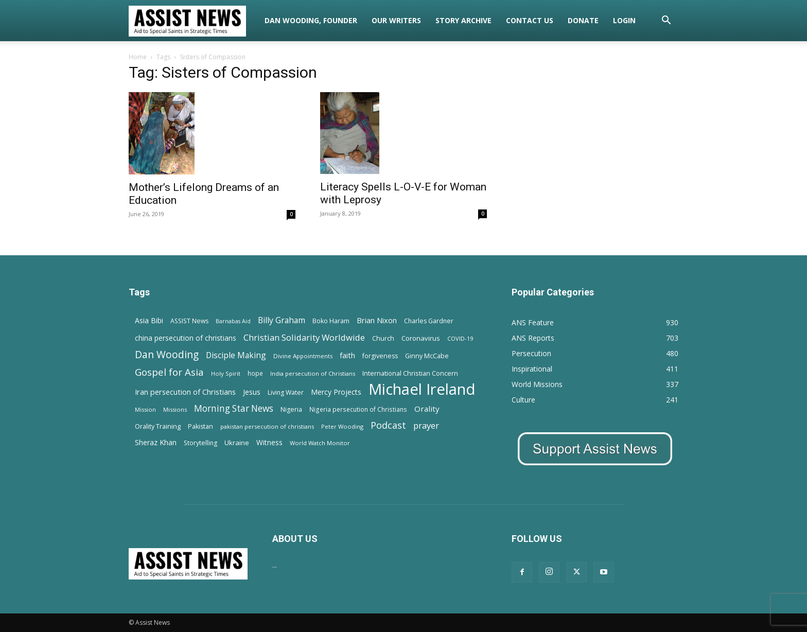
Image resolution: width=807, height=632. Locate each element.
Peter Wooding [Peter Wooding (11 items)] (342, 426)
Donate (583, 20)
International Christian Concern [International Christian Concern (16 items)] (410, 373)
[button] (666, 21)
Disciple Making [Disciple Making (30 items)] (236, 355)
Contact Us (529, 20)
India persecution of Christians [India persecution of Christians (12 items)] (312, 373)
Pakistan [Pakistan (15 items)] (200, 426)
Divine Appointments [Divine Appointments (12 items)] (302, 356)
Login (624, 20)
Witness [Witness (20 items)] (269, 442)
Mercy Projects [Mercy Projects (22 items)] (336, 392)
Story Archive (463, 20)
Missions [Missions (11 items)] (175, 409)
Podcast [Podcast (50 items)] (388, 425)
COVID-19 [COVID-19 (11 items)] (460, 338)
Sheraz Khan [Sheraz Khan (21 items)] (156, 442)
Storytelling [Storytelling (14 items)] (200, 442)
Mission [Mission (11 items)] (145, 409)
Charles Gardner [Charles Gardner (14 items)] (428, 321)
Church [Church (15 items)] (383, 338)
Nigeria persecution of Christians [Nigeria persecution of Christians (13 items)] (358, 409)
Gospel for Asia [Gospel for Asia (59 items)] (169, 371)
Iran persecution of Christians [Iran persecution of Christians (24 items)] (185, 392)
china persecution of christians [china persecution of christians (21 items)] (185, 338)
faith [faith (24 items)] (347, 355)
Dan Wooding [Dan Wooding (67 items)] (167, 354)
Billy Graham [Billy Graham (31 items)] (281, 320)
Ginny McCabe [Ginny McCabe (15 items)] (427, 356)
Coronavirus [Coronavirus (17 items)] (420, 338)
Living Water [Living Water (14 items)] (286, 392)
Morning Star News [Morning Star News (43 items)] (233, 408)
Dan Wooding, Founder (311, 20)
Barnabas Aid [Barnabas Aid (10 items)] (233, 321)
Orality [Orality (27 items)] (427, 408)
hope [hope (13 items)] (255, 373)
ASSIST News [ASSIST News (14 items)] (189, 321)
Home (138, 56)
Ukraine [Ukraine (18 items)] (236, 442)
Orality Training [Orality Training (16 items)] (158, 426)
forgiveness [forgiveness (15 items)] (380, 356)
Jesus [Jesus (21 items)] (251, 392)
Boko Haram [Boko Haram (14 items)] (330, 321)
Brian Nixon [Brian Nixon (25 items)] (377, 320)
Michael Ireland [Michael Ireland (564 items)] (422, 389)
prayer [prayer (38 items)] (426, 425)
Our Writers (396, 20)
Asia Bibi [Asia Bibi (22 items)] (149, 320)
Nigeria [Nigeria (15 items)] (291, 409)
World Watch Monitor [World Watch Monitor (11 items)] (320, 443)
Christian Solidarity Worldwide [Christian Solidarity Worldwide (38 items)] (304, 337)
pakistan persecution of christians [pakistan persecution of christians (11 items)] (267, 426)
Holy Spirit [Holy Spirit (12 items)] (225, 373)
